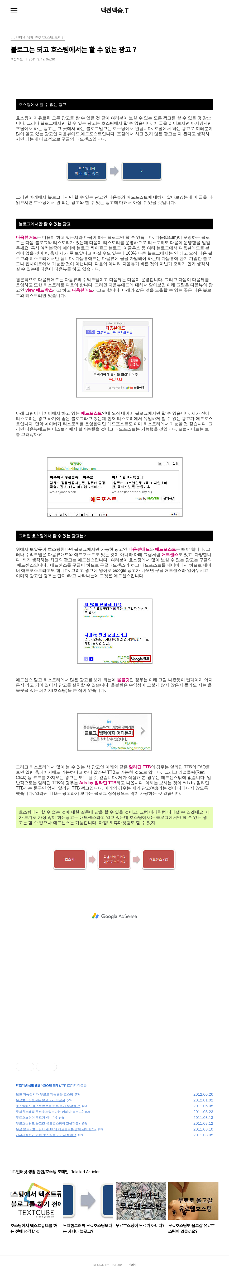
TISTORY (116, 1265)
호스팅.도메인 (52, 1085)
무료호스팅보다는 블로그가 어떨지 (40, 1100)
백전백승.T (114, 10)
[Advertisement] (114, 916)
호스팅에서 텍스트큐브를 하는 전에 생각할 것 (48, 1106)
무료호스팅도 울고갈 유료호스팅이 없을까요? (48, 1123)
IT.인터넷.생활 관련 (28, 1085)
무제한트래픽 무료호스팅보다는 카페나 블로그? (50, 1112)
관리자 (132, 1265)
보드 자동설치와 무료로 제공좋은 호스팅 (44, 1094)
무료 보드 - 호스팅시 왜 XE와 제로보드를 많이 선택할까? (56, 1129)
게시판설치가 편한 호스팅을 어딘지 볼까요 (46, 1135)
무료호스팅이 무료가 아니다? (36, 1117)
